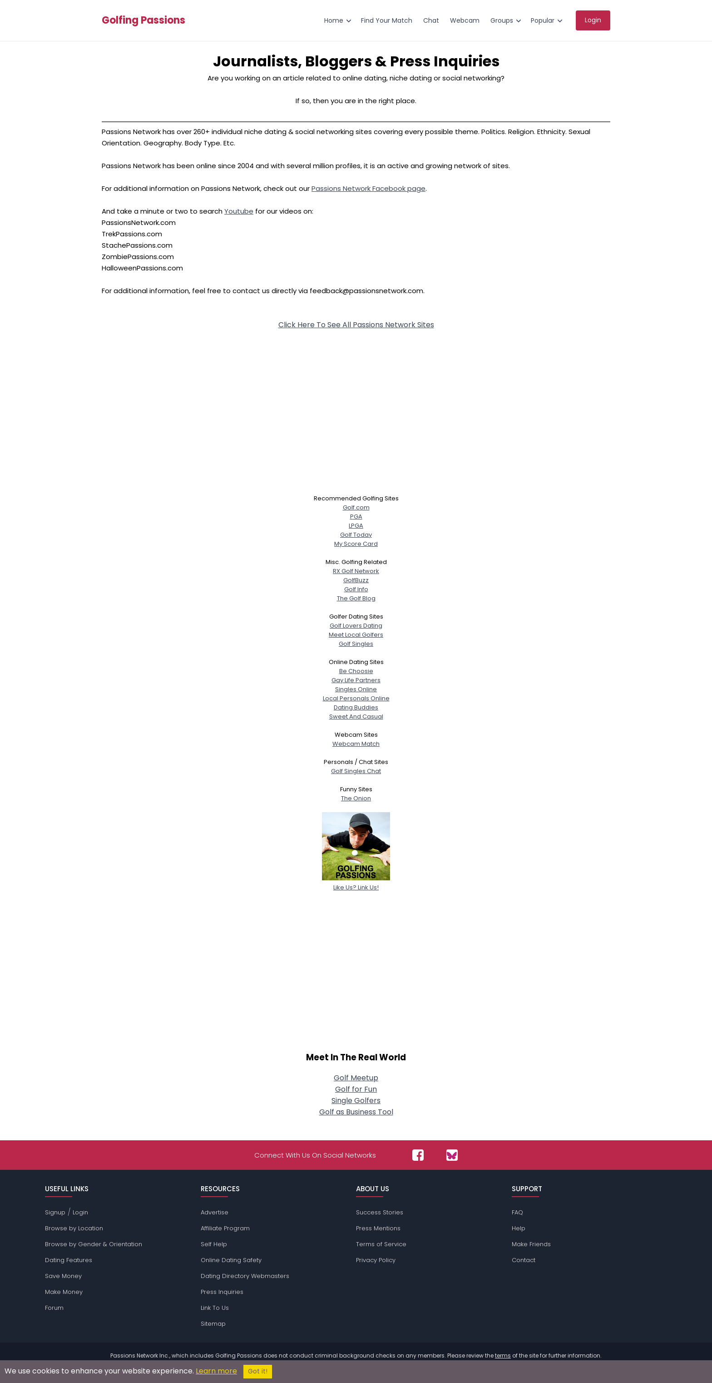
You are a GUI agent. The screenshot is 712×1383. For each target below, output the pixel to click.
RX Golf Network (356, 571)
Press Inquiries (222, 1292)
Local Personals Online (356, 698)
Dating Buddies (356, 707)
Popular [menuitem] (542, 20)
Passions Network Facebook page (368, 188)
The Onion (356, 798)
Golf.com (356, 507)
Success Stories (379, 1212)
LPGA (356, 525)
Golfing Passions (143, 20)
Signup (55, 1212)
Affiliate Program (225, 1228)
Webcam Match (356, 743)
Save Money (63, 1276)
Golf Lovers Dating (356, 625)
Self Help (214, 1244)
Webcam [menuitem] (465, 20)
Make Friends (531, 1244)
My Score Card (356, 543)
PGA (356, 516)
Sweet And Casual (356, 716)
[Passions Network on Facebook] (418, 1155)
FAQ (517, 1212)
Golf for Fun (356, 1089)
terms (503, 1355)
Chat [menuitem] (431, 20)
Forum (54, 1307)
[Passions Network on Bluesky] (452, 1155)
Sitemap (213, 1323)
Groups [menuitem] (501, 20)
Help (518, 1228)
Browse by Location (74, 1228)
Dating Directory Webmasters (245, 1276)
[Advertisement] (356, 403)
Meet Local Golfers (356, 634)
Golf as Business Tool (356, 1112)
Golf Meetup (356, 1078)
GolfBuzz (356, 580)
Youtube (238, 211)
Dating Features (68, 1260)
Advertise (214, 1212)
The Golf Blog (356, 598)
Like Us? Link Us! (356, 883)
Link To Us (215, 1307)
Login (80, 1212)
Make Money (64, 1292)
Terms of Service (381, 1244)
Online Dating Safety (231, 1260)
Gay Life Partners (356, 680)
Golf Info (356, 589)
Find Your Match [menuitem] (386, 20)
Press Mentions (378, 1228)
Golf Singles (356, 643)
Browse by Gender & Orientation (93, 1244)
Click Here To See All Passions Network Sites (356, 325)
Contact (523, 1260)
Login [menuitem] (593, 20)
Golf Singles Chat (356, 771)
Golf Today (356, 534)
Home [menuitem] (333, 20)
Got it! (257, 1371)
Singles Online (356, 689)
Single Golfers (356, 1100)
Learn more (216, 1371)
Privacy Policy (376, 1260)
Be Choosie (356, 671)
